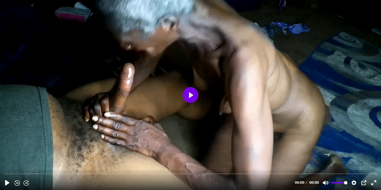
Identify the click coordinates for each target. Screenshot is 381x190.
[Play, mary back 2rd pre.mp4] (7, 182)
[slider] (191, 173)
